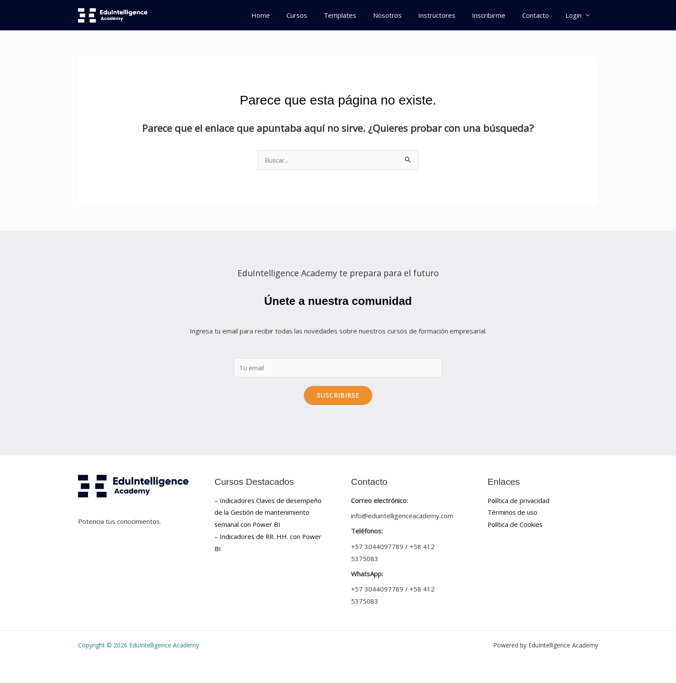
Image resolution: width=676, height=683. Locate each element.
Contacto (540, 15)
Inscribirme (497, 15)
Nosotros (403, 15)
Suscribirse (338, 395)
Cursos (320, 15)
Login (575, 15)
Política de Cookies (515, 524)
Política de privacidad (519, 500)
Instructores (449, 15)
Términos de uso (513, 512)
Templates (360, 15)
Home (287, 15)
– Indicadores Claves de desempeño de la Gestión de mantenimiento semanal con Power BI (268, 512)
